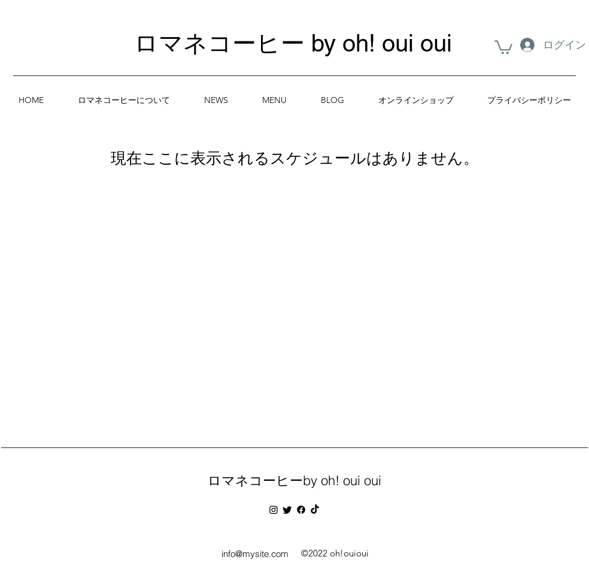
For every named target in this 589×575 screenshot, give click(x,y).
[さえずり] (287, 509)
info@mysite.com (255, 553)
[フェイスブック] (301, 509)
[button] (503, 46)
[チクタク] (314, 509)
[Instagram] (273, 509)
